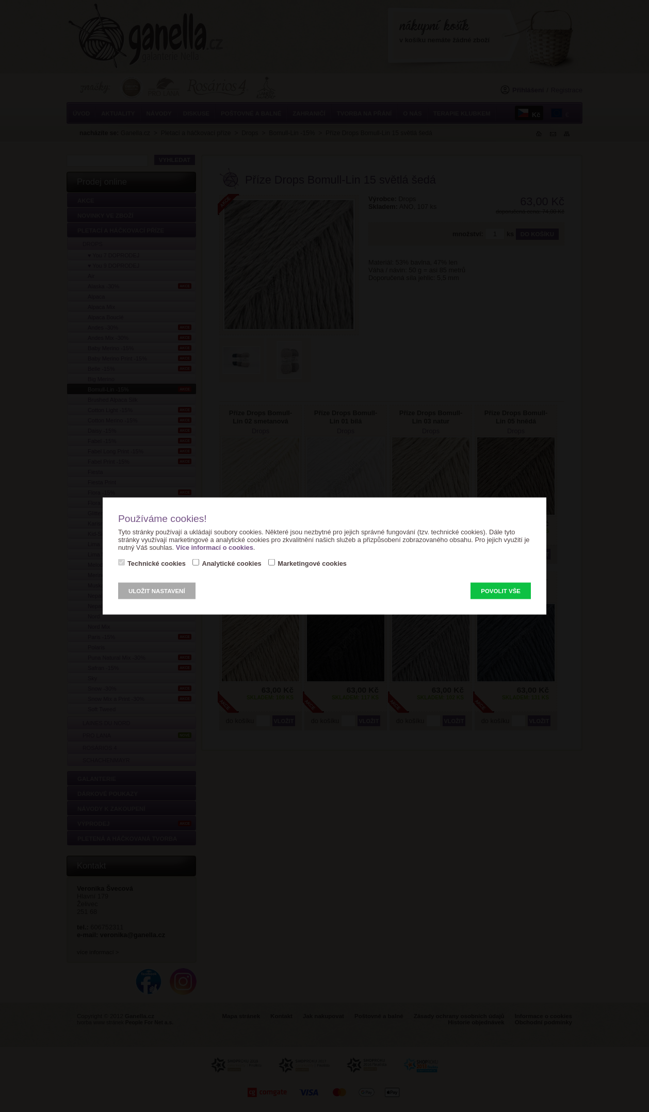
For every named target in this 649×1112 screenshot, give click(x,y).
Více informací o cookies (214, 547)
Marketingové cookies (312, 563)
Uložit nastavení (156, 591)
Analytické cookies (231, 563)
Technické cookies (156, 563)
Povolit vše (501, 591)
